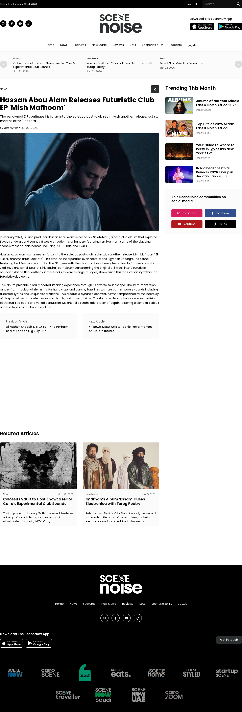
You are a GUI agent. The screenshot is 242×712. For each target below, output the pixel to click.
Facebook (222, 213)
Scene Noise (9, 128)
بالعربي (192, 44)
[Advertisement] (39, 384)
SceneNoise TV (152, 44)
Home (50, 44)
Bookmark (191, 4)
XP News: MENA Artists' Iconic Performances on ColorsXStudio (120, 329)
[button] (238, 64)
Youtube (190, 224)
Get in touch (229, 640)
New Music (99, 44)
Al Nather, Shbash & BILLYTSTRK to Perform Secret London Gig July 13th (37, 329)
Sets (133, 44)
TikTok (222, 224)
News (64, 44)
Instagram (189, 213)
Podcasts (175, 44)
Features (80, 44)
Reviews (118, 44)
